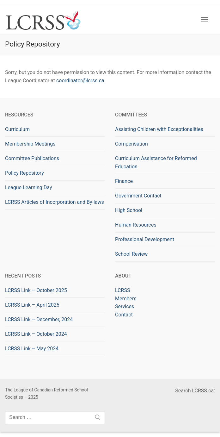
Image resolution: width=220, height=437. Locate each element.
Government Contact (138, 196)
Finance (124, 181)
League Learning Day (28, 187)
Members (126, 299)
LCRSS (122, 290)
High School (128, 210)
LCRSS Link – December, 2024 (39, 319)
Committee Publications (32, 158)
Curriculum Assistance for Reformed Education (156, 162)
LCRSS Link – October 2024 (36, 334)
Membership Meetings (30, 144)
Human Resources (135, 225)
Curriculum (17, 129)
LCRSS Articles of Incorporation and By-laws (54, 202)
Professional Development (144, 239)
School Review (131, 254)
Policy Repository (24, 173)
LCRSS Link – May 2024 (31, 349)
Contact (124, 315)
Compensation (131, 144)
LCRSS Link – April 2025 (32, 305)
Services (124, 306)
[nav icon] (205, 19)
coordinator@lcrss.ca (80, 81)
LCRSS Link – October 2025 (36, 290)
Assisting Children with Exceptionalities (159, 129)
